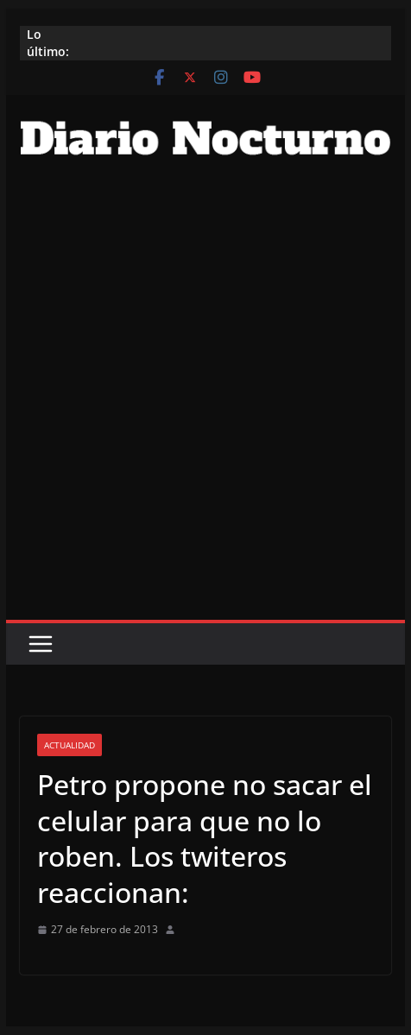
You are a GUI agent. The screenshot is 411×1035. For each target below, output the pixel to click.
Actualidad (69, 745)
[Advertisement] (205, 405)
